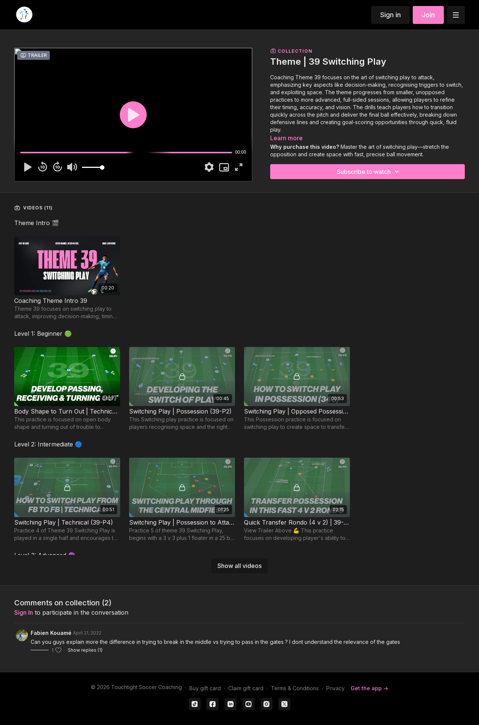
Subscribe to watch (369, 171)
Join (428, 15)
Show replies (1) (85, 650)
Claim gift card (245, 688)
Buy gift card (205, 688)
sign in (23, 612)
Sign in (390, 15)
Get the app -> (369, 688)
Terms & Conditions (295, 688)
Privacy (335, 688)
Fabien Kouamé (51, 633)
